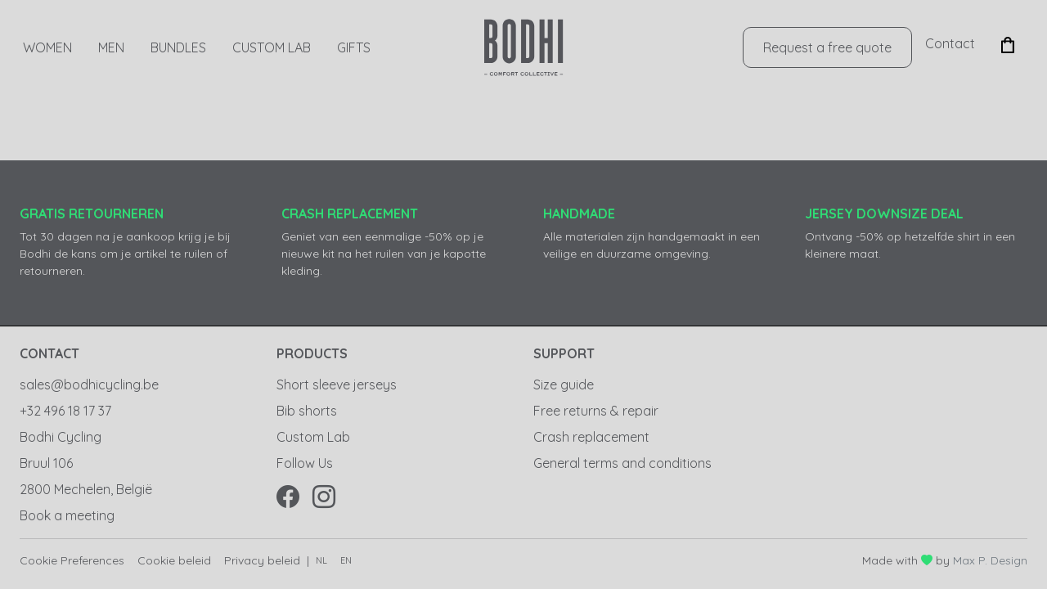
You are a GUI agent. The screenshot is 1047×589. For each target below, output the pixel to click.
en (346, 560)
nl (321, 560)
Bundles (178, 47)
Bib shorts (306, 410)
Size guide (563, 384)
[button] (1007, 43)
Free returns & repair (595, 410)
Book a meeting (67, 515)
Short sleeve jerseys (336, 384)
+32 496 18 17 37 (65, 410)
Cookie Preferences (72, 560)
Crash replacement (591, 437)
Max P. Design (990, 560)
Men (111, 47)
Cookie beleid (174, 560)
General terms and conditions (622, 463)
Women (47, 47)
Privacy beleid (262, 560)
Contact (950, 43)
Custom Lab (271, 47)
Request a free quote (827, 47)
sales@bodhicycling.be (89, 384)
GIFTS (354, 47)
